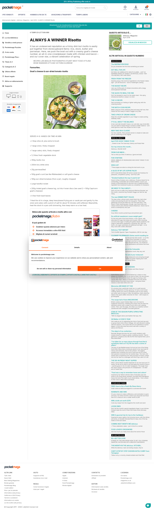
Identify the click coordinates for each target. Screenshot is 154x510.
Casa (5, 33)
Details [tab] (77, 247)
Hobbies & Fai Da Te (38, 15)
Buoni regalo (8, 76)
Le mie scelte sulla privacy (13, 503)
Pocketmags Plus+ (10, 57)
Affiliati (94, 478)
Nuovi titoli (7, 478)
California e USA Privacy (12, 495)
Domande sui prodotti (99, 475)
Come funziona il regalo (41, 487)
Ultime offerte (9, 72)
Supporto (7, 86)
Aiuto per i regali (38, 489)
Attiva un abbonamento (12, 81)
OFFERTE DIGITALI (73, 275)
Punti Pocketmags (68, 483)
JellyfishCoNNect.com (128, 483)
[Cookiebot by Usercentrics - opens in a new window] (113, 240)
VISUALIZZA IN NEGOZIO (137, 42)
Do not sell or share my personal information (54, 268)
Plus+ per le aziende (11, 490)
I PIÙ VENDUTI (7, 15)
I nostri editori (8, 488)
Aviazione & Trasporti (61, 15)
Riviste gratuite (9, 483)
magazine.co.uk (126, 480)
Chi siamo (124, 475)
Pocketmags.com (126, 478)
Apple (64, 475)
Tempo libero (82, 15)
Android (65, 478)
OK (100, 268)
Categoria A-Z (9, 67)
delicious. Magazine (23, 20)
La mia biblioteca (10, 38)
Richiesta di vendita (98, 489)
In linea (64, 480)
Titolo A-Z (7, 62)
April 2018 (34, 20)
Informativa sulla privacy (12, 493)
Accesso (94, 492)
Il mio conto (8, 52)
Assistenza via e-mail (40, 478)
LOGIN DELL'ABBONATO (40, 275)
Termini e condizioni (10, 498)
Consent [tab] (45, 247)
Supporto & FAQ (38, 475)
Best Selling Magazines (11, 480)
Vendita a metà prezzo (12, 43)
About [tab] (109, 247)
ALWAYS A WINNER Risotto (46, 20)
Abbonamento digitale (8, 20)
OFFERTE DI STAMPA (58, 275)
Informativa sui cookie (11, 500)
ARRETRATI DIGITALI (89, 275)
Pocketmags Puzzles (11, 47)
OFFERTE (21, 15)
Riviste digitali (66, 485)
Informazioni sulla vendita (100, 487)
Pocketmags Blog (10, 485)
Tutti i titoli (7, 475)
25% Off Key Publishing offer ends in (77, 1)
